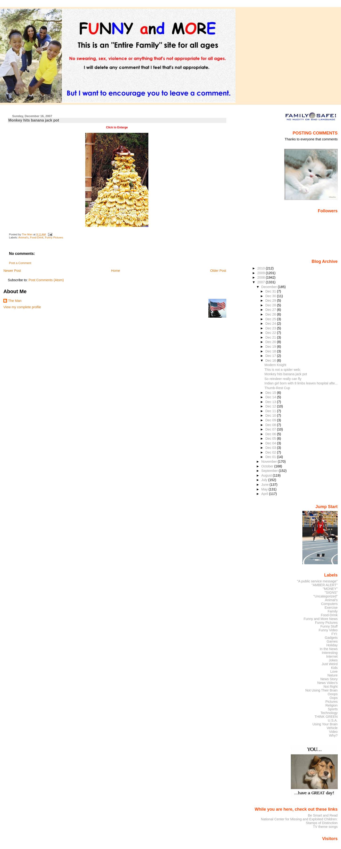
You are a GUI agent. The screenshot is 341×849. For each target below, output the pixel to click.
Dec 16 (271, 360)
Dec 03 (271, 448)
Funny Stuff (328, 626)
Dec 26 (271, 314)
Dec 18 (271, 351)
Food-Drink (37, 237)
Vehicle (332, 728)
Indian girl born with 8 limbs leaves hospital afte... (301, 383)
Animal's (23, 237)
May (265, 489)
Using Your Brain (325, 724)
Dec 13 (271, 402)
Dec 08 (271, 425)
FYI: (334, 634)
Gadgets (331, 638)
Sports (333, 709)
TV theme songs (325, 827)
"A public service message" (317, 581)
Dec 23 (271, 328)
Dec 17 (271, 356)
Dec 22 (271, 333)
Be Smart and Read (322, 815)
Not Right (331, 686)
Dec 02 (271, 452)
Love (333, 671)
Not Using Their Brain (321, 690)
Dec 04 (271, 443)
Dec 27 (271, 310)
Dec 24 (271, 323)
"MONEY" (330, 589)
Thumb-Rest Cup (277, 388)
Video (333, 732)
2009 (261, 273)
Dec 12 (271, 406)
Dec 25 (271, 319)
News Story (328, 679)
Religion (331, 705)
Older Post (218, 270)
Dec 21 (271, 337)
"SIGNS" (331, 592)
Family (332, 611)
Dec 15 (271, 393)
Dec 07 (271, 429)
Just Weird (330, 664)
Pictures (331, 701)
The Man (14, 301)
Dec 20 (271, 342)
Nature (333, 675)
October (267, 466)
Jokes (333, 660)
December (269, 287)
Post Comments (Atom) (46, 280)
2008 (261, 277)
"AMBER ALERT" (324, 585)
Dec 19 (271, 346)
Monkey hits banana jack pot (285, 374)
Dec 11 (271, 411)
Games (332, 641)
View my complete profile (22, 307)
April (265, 494)
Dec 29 (271, 300)
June (265, 484)
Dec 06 (271, 434)
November (269, 461)
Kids (334, 668)
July (264, 480)
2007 (261, 282)
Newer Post (12, 270)
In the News (329, 649)
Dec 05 (271, 438)
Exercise (331, 607)
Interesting (330, 653)
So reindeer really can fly (282, 379)
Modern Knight (275, 365)
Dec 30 (271, 296)
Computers (329, 604)
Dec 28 (271, 305)
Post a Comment (20, 263)
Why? (333, 735)
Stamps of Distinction (322, 823)
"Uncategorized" (325, 596)
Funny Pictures (54, 237)
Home (115, 270)
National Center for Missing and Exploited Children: (299, 819)
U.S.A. (333, 720)
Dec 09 (271, 420)
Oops (333, 698)
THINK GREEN (325, 717)
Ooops (332, 694)
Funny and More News (320, 619)
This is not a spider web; (282, 369)
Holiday (332, 645)
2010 (261, 268)
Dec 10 (271, 415)
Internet (332, 656)
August (267, 475)
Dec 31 (271, 291)
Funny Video (328, 630)
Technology (329, 713)
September (270, 471)
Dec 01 (271, 457)
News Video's (327, 683)
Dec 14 (271, 397)
